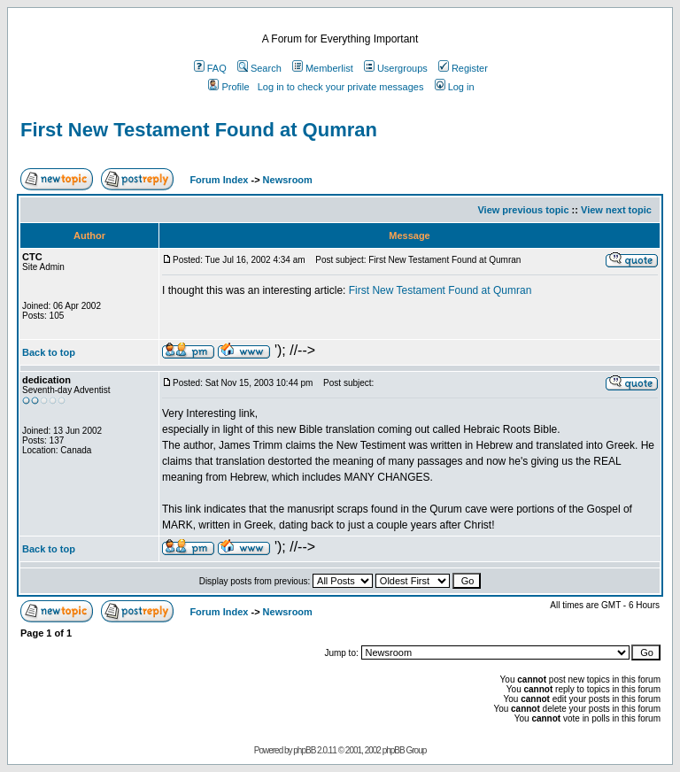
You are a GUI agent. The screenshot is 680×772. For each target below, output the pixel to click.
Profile (228, 86)
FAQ (210, 68)
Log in (455, 86)
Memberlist (322, 68)
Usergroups (396, 68)
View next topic (616, 210)
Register (463, 68)
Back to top (48, 352)
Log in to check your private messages (341, 86)
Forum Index (217, 179)
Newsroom (288, 179)
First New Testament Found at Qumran (198, 130)
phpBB (304, 750)
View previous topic (522, 210)
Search (259, 68)
